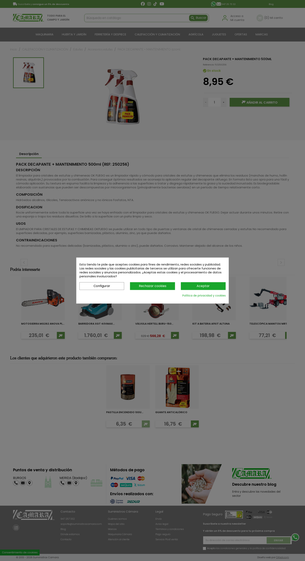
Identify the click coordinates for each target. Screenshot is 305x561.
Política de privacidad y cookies (204, 295)
